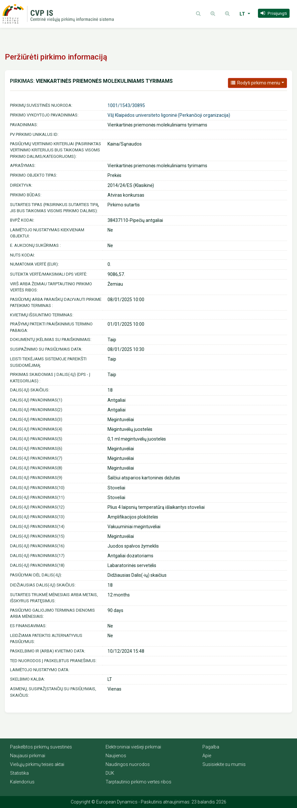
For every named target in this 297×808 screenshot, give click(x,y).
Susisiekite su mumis (224, 764)
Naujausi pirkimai (27, 755)
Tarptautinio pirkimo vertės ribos (138, 781)
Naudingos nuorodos (128, 764)
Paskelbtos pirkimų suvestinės (41, 746)
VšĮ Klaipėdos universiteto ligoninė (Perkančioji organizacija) (169, 115)
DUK (110, 773)
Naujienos (116, 755)
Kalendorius (22, 781)
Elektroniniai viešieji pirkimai (133, 746)
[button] (274, 13)
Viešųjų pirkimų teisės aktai (37, 764)
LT (243, 14)
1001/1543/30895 (126, 105)
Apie (206, 755)
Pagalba (210, 746)
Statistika (19, 773)
